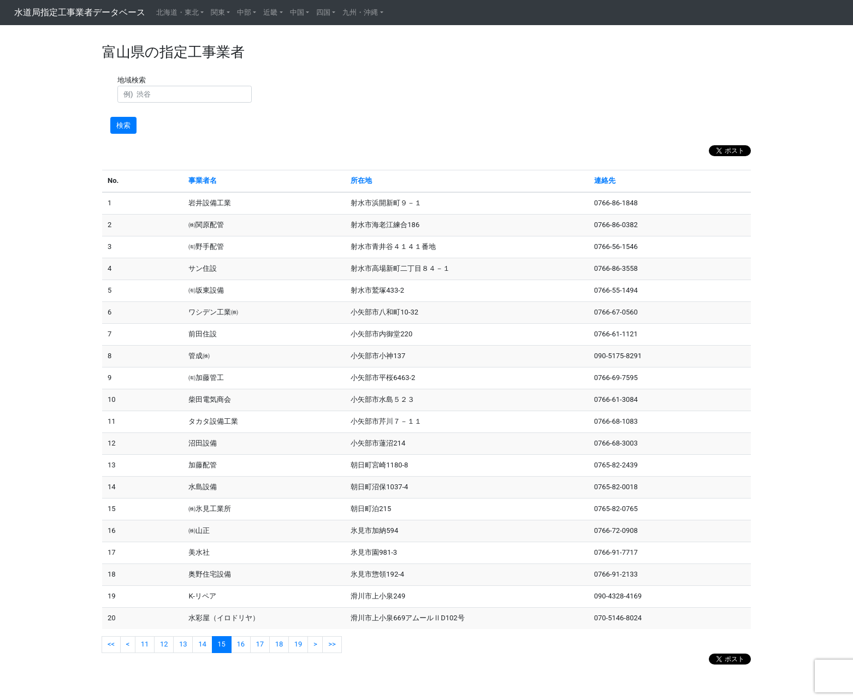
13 (183, 644)
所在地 (361, 180)
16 (240, 644)
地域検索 (133, 80)
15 (221, 644)
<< (111, 644)
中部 (244, 12)
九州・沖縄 (360, 12)
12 (164, 644)
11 (145, 644)
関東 (218, 12)
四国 (323, 12)
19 (298, 644)
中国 (297, 12)
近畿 (270, 12)
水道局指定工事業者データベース (79, 12)
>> (332, 644)
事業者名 (202, 180)
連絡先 (604, 180)
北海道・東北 (177, 12)
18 (279, 644)
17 (260, 644)
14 (202, 644)
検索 (123, 125)
